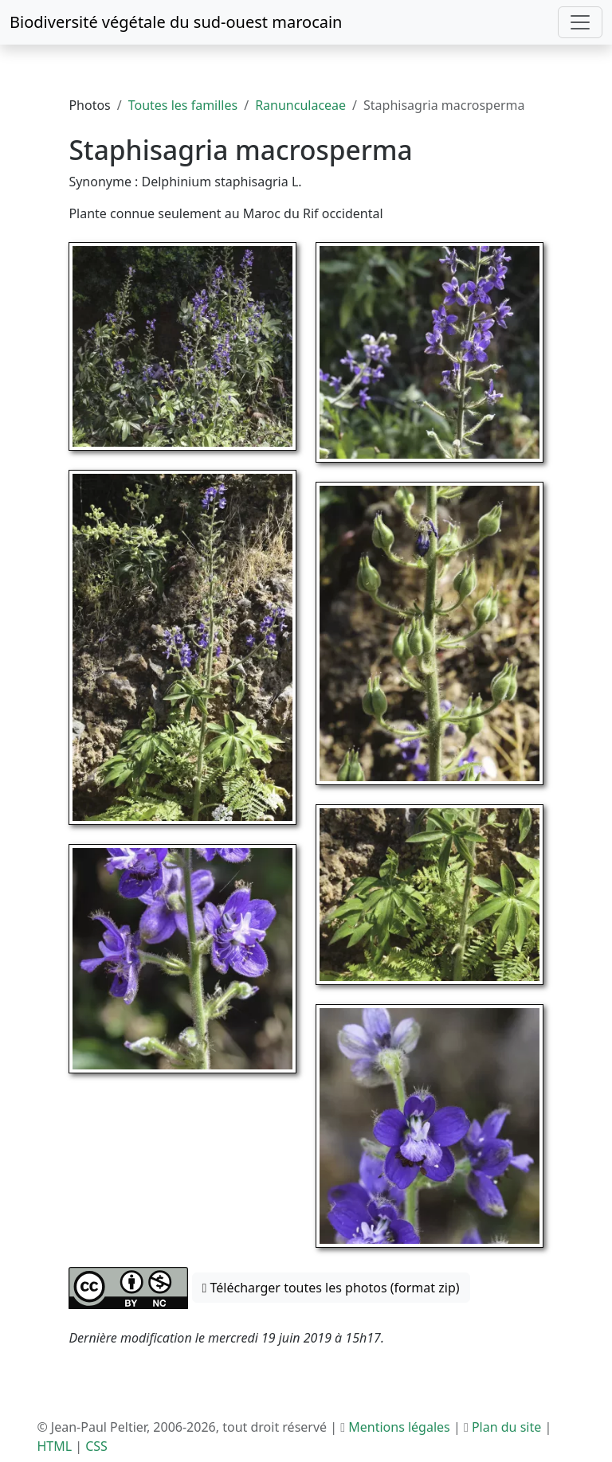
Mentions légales (399, 1427)
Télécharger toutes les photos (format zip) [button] (331, 1287)
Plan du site (506, 1427)
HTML (54, 1446)
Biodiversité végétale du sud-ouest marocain (176, 22)
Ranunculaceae (300, 105)
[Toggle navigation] (580, 22)
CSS (96, 1446)
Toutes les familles (182, 105)
